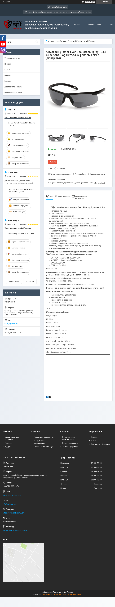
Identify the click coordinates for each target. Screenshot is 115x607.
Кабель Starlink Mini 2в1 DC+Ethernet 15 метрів (21, 124)
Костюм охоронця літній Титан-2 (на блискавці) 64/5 (21, 190)
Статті (7, 70)
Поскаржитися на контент (52, 594)
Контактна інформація (100, 444)
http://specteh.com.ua (12, 495)
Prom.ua (70, 592)
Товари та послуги (95, 25)
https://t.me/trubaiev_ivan (13, 513)
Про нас (8, 75)
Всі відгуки (30, 281)
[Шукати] (37, 42)
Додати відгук (14, 281)
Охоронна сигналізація (43, 447)
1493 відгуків (90, 2)
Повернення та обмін (13, 93)
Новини (8, 64)
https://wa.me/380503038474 (15, 530)
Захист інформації (70, 447)
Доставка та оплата (13, 87)
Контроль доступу (70, 443)
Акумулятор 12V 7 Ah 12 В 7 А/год (21, 234)
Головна (76, 25)
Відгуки (8, 81)
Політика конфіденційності (72, 594)
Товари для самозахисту (44, 437)
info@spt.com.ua (11, 323)
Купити (53, 162)
